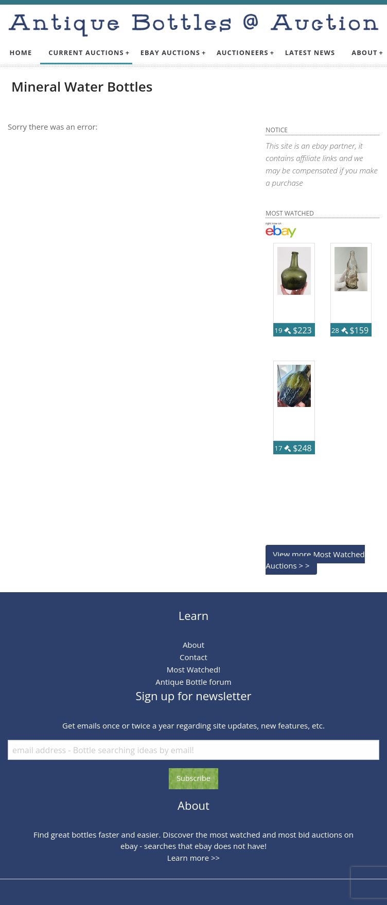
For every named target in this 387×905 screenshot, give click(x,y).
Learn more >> (193, 858)
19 (282, 330)
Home (21, 52)
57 (304, 460)
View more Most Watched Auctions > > (315, 560)
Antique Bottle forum (193, 682)
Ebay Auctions (170, 52)
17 (282, 448)
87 (304, 342)
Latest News (310, 52)
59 (361, 342)
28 (339, 330)
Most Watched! (193, 669)
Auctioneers (243, 52)
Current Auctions (86, 52)
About (364, 52)
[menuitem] (21, 52)
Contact (193, 657)
